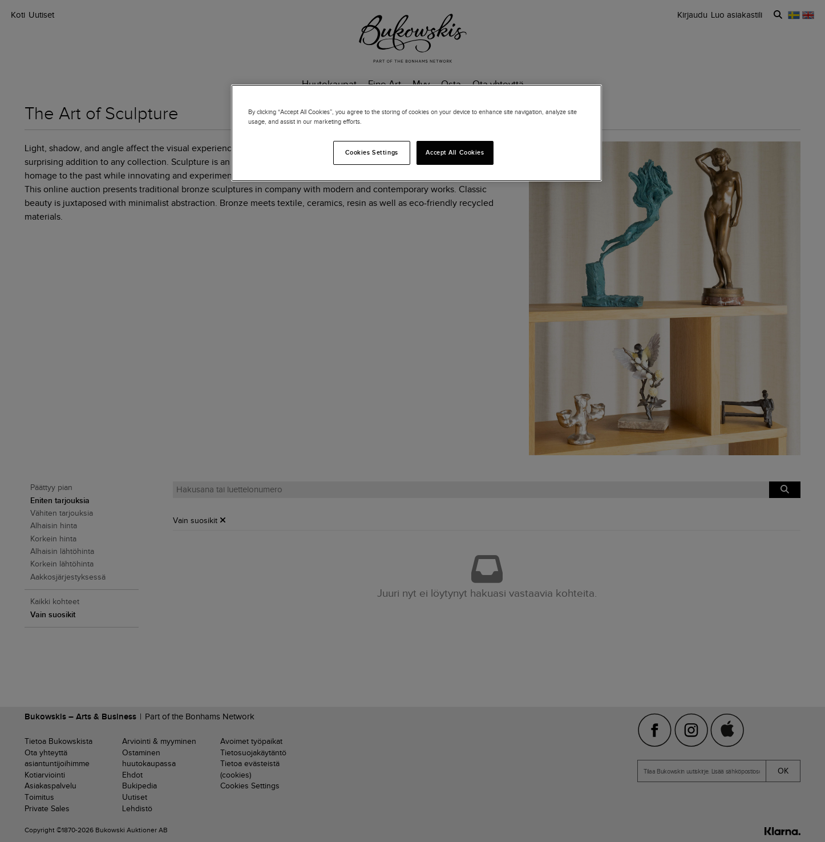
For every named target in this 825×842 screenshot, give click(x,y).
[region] (416, 132)
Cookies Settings (371, 152)
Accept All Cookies (455, 152)
